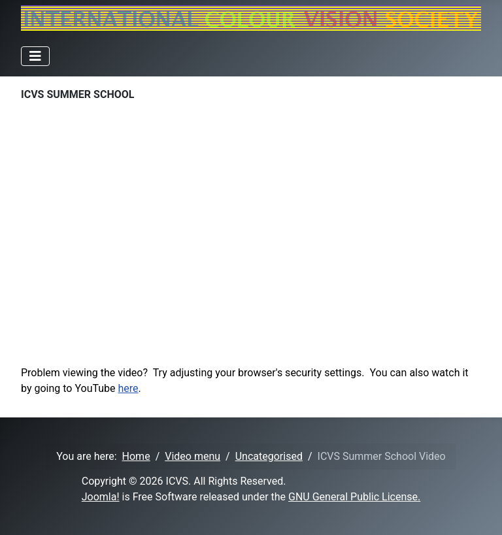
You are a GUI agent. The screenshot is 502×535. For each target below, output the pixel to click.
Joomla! (101, 497)
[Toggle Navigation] (35, 56)
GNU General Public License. (354, 497)
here (128, 388)
